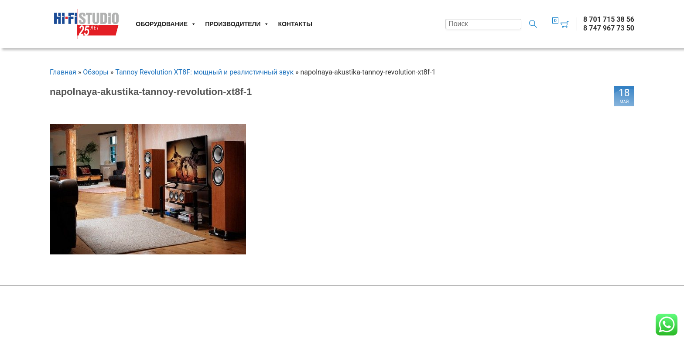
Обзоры (96, 72)
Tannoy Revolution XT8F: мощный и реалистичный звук (204, 72)
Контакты (295, 23)
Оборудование (166, 24)
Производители (237, 24)
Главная (63, 72)
